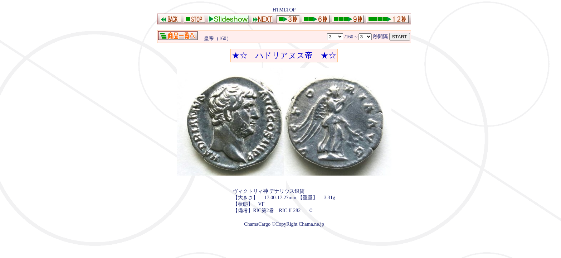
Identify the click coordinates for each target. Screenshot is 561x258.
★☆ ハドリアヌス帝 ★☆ (284, 55)
